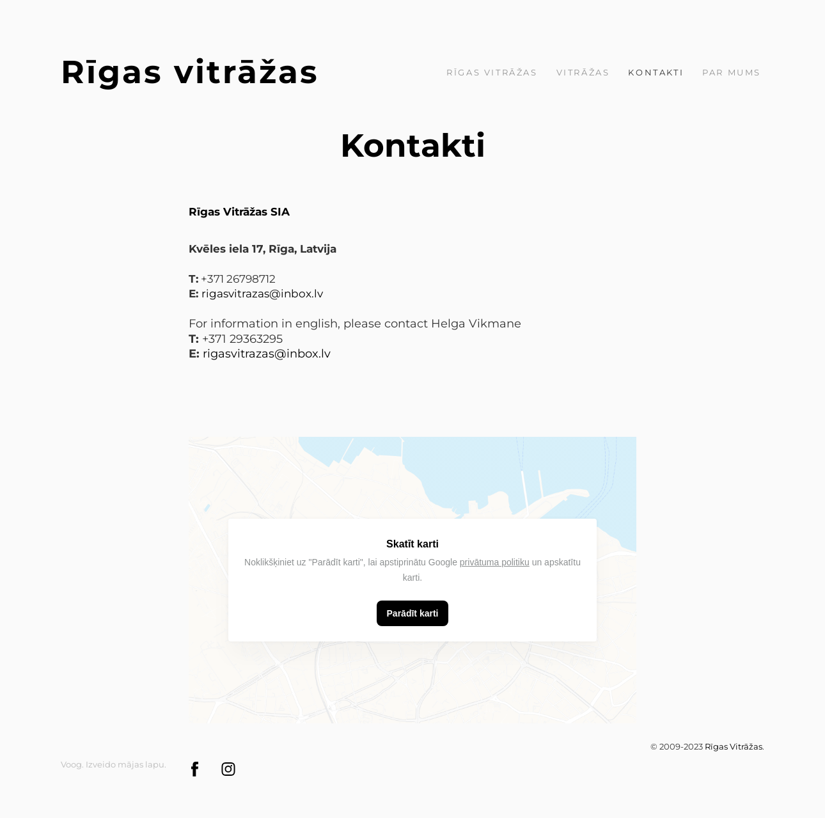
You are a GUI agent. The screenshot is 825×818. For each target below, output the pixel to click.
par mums (731, 72)
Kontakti (656, 72)
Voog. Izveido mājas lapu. (113, 764)
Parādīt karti (413, 613)
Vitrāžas (583, 72)
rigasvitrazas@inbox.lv (267, 354)
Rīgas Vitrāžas (491, 72)
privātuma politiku (495, 562)
